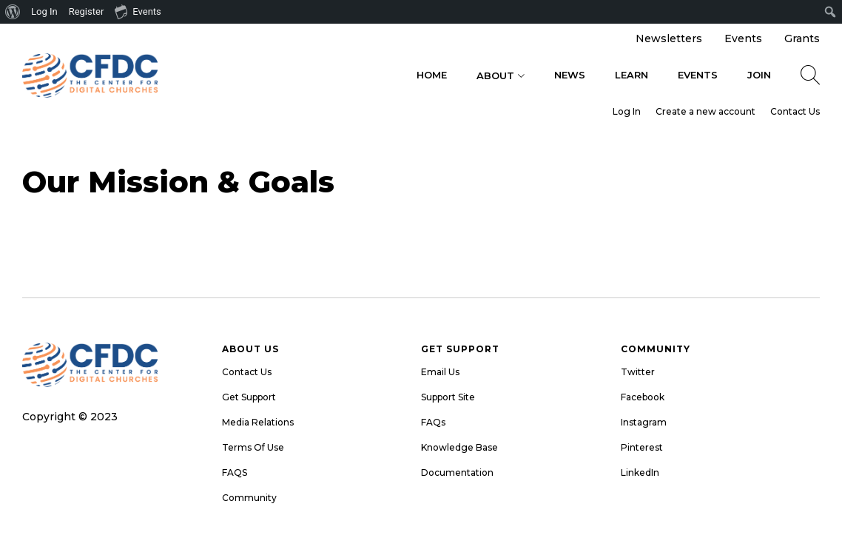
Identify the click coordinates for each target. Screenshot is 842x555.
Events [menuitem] (138, 11)
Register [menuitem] (86, 11)
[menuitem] (13, 12)
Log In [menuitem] (44, 11)
